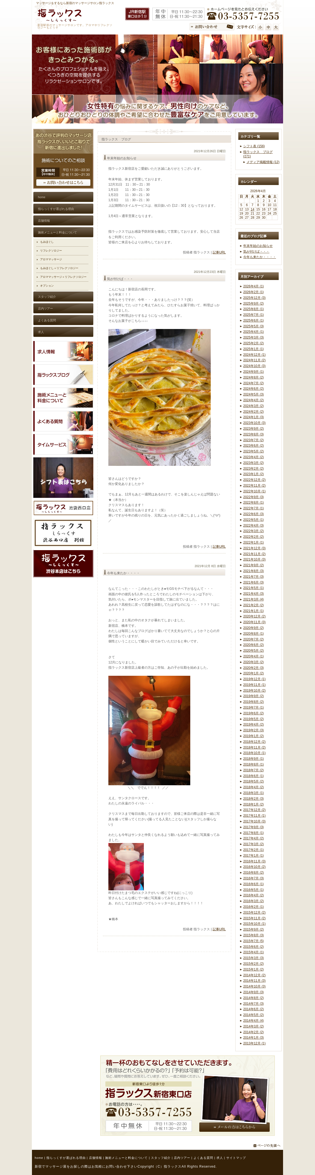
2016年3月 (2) (253, 901)
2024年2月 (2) (253, 412)
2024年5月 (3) (253, 394)
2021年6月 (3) (253, 582)
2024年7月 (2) (253, 383)
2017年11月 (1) (254, 816)
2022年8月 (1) (253, 502)
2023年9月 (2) (253, 429)
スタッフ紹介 (161, 1157)
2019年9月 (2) (253, 696)
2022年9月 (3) (253, 497)
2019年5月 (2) (253, 719)
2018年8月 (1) (253, 764)
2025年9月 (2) (253, 303)
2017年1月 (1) (253, 856)
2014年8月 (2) (253, 998)
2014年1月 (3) (253, 1038)
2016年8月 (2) (253, 872)
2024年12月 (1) (254, 355)
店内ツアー (182, 1157)
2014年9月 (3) (253, 992)
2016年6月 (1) (253, 884)
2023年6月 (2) (253, 446)
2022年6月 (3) (253, 514)
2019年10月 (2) (254, 690)
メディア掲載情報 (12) (263, 162)
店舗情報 (95, 1157)
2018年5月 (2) (253, 781)
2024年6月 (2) (253, 389)
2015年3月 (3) (253, 958)
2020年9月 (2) (253, 628)
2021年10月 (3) (254, 559)
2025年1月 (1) (253, 349)
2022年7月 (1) (253, 508)
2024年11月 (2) (254, 360)
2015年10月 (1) (254, 924)
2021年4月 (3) (253, 594)
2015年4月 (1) (253, 952)
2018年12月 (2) (254, 742)
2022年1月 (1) (253, 542)
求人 (219, 1157)
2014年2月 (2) (253, 1032)
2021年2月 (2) (253, 605)
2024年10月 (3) (254, 366)
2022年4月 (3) (253, 525)
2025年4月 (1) (253, 332)
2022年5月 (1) (253, 520)
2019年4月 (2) (253, 724)
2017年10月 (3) (254, 821)
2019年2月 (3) (253, 730)
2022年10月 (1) (254, 491)
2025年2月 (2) (253, 343)
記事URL (219, 252)
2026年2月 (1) (253, 292)
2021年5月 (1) (253, 588)
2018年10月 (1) (254, 753)
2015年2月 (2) (253, 964)
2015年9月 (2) (253, 929)
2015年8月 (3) (253, 935)
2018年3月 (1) (253, 793)
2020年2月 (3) (253, 668)
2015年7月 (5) (253, 941)
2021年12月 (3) (254, 548)
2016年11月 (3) (254, 861)
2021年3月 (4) (253, 599)
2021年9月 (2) (253, 565)
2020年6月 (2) (253, 645)
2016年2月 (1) (253, 907)
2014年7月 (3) (253, 1004)
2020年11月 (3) (254, 622)
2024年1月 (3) (253, 417)
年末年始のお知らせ (258, 246)
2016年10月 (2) (254, 867)
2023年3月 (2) (253, 463)
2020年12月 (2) (254, 616)
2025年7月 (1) (253, 315)
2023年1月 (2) (253, 474)
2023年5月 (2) (253, 451)
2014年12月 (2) (254, 975)
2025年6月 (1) (253, 320)
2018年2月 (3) (253, 799)
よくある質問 (203, 1157)
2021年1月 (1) (253, 611)
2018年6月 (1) (253, 776)
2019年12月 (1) (254, 679)
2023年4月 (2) (253, 457)
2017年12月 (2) (254, 810)
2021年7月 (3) (253, 577)
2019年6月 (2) (253, 713)
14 (252, 209)
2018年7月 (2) (253, 770)
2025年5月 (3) (253, 326)
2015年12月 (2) (254, 912)
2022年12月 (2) (254, 480)
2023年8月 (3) (253, 434)
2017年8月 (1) (253, 833)
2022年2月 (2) (253, 537)
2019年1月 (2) (253, 736)
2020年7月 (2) (253, 639)
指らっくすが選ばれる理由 (66, 1157)
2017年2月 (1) (253, 850)
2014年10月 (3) (254, 986)
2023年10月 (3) (254, 423)
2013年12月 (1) (254, 1043)
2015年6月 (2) (253, 947)
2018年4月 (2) (253, 787)
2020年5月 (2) (253, 651)
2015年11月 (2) (254, 918)
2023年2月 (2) (253, 468)
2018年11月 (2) (254, 747)
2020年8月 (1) (253, 634)
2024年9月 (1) (253, 372)
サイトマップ (236, 1157)
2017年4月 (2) (253, 838)
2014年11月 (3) (254, 981)
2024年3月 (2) (253, 406)
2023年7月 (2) (253, 440)
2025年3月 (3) (253, 337)
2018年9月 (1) (253, 759)
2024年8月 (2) (253, 377)
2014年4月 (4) (253, 1021)
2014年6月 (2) (253, 1009)
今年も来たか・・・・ (259, 257)
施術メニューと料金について (126, 1157)
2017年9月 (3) (253, 827)
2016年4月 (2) (253, 895)
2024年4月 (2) (253, 400)
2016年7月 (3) (253, 878)
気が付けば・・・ (256, 251)
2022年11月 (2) (254, 485)
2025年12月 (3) (254, 298)
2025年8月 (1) (253, 309)
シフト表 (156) (254, 146)
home (39, 1157)
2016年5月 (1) (253, 890)
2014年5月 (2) (253, 1015)
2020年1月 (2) (253, 673)
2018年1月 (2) (253, 804)
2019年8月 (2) (253, 702)
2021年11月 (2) (254, 554)
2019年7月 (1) (253, 707)
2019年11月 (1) (254, 685)
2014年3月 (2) (253, 1026)
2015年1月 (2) (253, 969)
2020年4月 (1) (253, 656)
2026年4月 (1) (253, 286)
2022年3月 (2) (253, 531)
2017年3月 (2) (253, 844)
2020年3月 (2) (253, 662)
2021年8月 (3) (253, 571)
